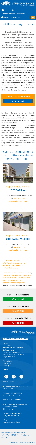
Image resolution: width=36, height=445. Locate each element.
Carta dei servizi (8, 350)
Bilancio (5, 343)
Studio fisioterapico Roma (12, 280)
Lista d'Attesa (7, 345)
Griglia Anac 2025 (9, 357)
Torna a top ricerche (10, 260)
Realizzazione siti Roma (19, 442)
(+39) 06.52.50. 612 (16, 393)
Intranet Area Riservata (11, 17)
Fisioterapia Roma (9, 273)
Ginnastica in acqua (24, 273)
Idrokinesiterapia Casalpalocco (14, 283)
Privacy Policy (7, 361)
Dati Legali (6, 365)
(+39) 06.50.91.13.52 (17, 413)
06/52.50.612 (19, 198)
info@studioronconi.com (18, 201)
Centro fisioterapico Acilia (21, 278)
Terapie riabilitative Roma (12, 275)
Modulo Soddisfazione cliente (13, 354)
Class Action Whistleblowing (13, 352)
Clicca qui (18, 101)
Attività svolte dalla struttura (13, 348)
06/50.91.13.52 (20, 247)
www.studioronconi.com (11, 422)
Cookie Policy (7, 363)
